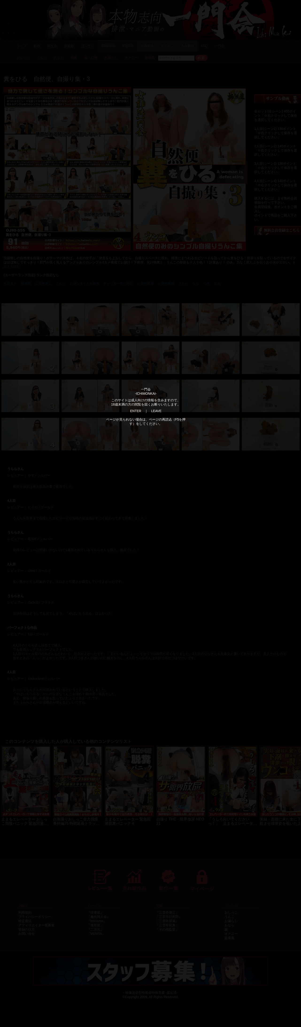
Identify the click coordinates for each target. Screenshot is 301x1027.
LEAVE (156, 411)
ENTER (135, 411)
